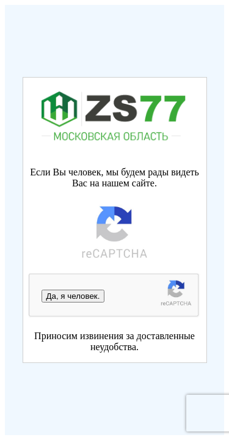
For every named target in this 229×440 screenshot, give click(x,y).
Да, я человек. (73, 296)
